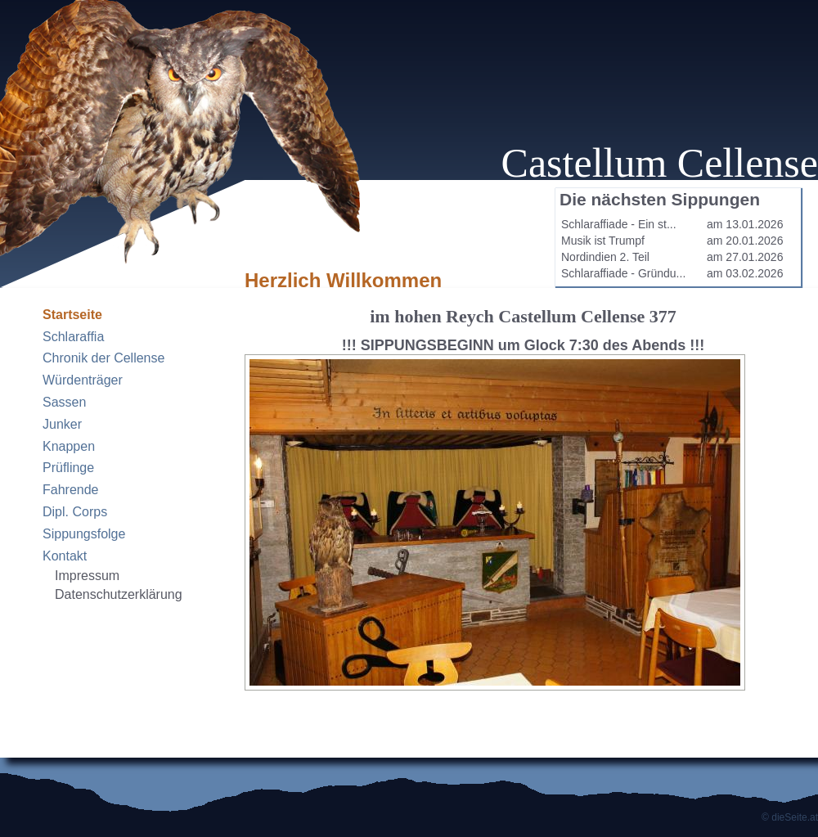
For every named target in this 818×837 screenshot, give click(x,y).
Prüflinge (68, 468)
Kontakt (65, 556)
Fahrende (71, 490)
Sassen (64, 402)
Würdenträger (83, 380)
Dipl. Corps (75, 512)
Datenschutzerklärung (118, 594)
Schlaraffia (73, 337)
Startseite (72, 315)
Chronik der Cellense (103, 358)
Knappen (69, 446)
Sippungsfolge (84, 534)
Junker (62, 424)
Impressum (87, 576)
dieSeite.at (794, 817)
